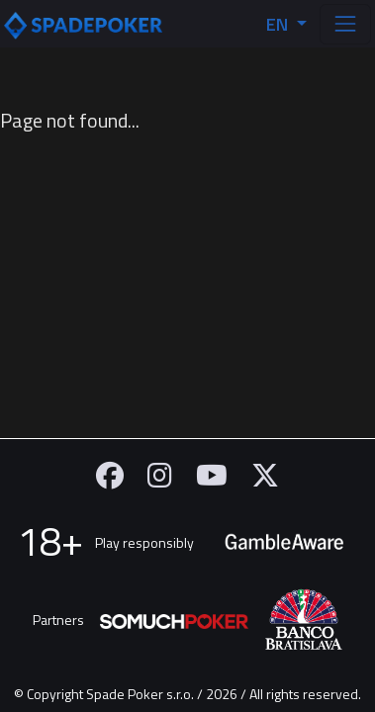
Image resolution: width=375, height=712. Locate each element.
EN (279, 24)
